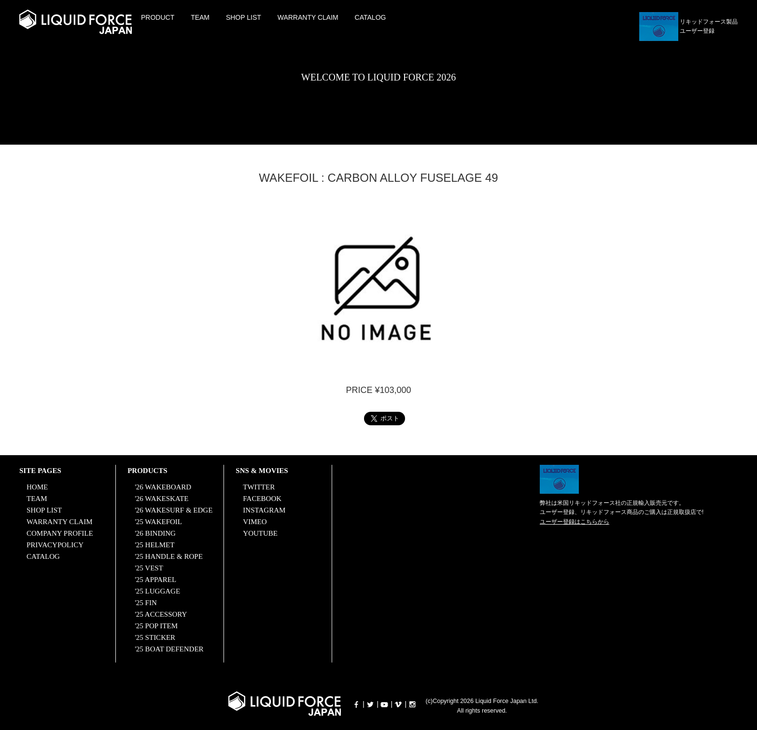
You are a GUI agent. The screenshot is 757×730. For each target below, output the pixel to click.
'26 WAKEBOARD (163, 487)
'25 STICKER (155, 637)
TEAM (200, 17)
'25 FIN (146, 603)
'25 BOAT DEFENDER (169, 649)
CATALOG (370, 17)
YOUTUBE (260, 533)
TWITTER (259, 487)
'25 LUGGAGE (157, 591)
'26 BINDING (155, 533)
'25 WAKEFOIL (158, 522)
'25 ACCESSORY (161, 614)
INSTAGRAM (264, 510)
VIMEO (254, 522)
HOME (37, 487)
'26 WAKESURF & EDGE (173, 510)
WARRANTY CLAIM (308, 17)
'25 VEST (149, 568)
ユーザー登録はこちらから (574, 521)
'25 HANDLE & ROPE (169, 556)
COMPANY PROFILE (60, 533)
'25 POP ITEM (156, 626)
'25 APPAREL (155, 579)
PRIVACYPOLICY (55, 545)
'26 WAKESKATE (161, 498)
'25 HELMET (154, 545)
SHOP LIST (243, 17)
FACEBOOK (262, 498)
